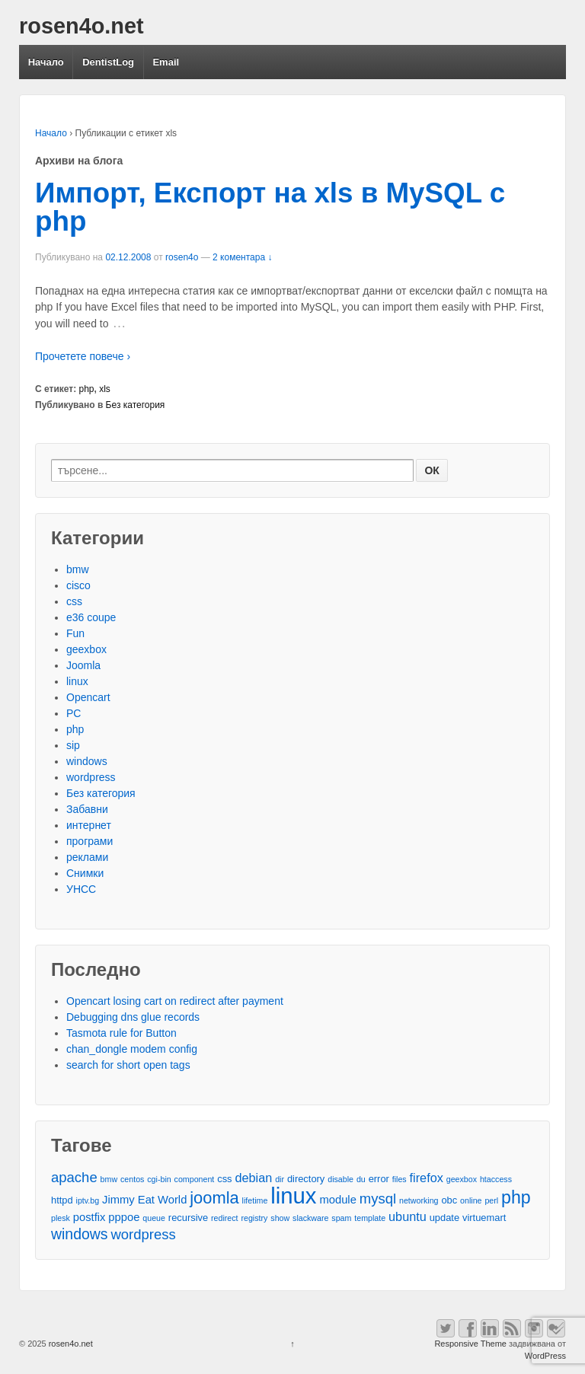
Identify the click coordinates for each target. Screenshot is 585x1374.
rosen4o (181, 257)
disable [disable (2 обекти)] (340, 1179)
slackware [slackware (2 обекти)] (310, 1218)
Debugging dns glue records (133, 1017)
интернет (88, 825)
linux (77, 681)
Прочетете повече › (82, 356)
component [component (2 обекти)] (194, 1179)
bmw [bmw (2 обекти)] (109, 1179)
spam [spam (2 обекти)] (341, 1218)
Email (165, 62)
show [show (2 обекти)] (279, 1218)
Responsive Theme (470, 1343)
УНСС (81, 889)
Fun (75, 633)
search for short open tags (128, 1065)
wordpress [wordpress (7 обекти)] (142, 1234)
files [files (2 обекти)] (399, 1179)
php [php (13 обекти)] (516, 1198)
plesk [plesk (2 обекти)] (60, 1218)
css (74, 601)
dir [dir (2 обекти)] (279, 1179)
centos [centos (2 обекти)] (132, 1179)
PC (73, 713)
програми (89, 841)
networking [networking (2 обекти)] (419, 1200)
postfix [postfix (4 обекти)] (89, 1217)
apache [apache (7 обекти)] (74, 1177)
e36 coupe (91, 617)
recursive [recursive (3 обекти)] (188, 1217)
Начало (46, 62)
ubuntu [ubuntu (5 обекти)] (407, 1216)
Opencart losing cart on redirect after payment (174, 1001)
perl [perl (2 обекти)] (491, 1200)
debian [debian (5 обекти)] (253, 1177)
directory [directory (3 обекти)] (305, 1178)
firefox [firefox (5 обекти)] (426, 1177)
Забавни (87, 809)
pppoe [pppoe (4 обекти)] (123, 1217)
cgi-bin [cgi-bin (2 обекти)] (159, 1179)
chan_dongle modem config (131, 1049)
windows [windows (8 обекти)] (79, 1234)
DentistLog (108, 62)
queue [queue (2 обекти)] (153, 1218)
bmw (77, 569)
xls (104, 389)
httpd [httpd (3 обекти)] (62, 1200)
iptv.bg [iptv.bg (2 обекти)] (88, 1200)
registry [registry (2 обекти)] (254, 1218)
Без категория (135, 405)
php (86, 389)
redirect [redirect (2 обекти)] (224, 1218)
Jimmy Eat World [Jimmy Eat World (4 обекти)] (144, 1200)
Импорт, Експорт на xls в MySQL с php (270, 207)
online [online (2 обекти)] (470, 1200)
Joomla (83, 665)
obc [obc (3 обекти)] (449, 1200)
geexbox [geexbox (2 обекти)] (461, 1179)
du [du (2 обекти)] (361, 1179)
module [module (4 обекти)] (337, 1200)
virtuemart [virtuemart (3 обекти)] (484, 1217)
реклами (87, 857)
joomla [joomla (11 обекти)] (214, 1198)
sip (73, 745)
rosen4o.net (81, 26)
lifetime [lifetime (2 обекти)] (255, 1200)
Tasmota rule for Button (121, 1033)
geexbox (86, 649)
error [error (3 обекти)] (379, 1178)
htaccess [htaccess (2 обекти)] (496, 1179)
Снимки (85, 873)
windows (86, 761)
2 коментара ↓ (242, 257)
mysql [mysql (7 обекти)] (378, 1199)
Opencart (88, 697)
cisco (78, 585)
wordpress (91, 777)
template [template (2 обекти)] (369, 1218)
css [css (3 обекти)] (224, 1178)
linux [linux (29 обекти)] (293, 1195)
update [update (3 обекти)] (444, 1217)
